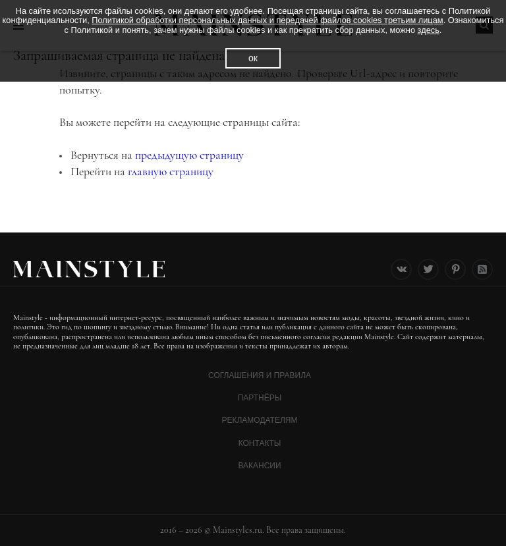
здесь (428, 30)
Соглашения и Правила (259, 375)
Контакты (260, 443)
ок (253, 58)
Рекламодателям (259, 420)
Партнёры (260, 397)
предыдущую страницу (189, 155)
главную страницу (170, 171)
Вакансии (259, 465)
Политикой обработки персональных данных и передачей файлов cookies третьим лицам (267, 20)
